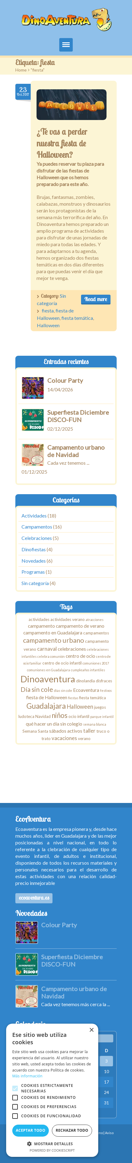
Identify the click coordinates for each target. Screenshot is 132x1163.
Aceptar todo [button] (30, 1130)
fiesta (48, 310)
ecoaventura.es (34, 897)
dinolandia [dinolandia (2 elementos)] (85, 680)
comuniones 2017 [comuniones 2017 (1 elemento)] (96, 663)
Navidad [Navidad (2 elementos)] (43, 716)
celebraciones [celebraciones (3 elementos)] (72, 649)
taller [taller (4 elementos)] (89, 730)
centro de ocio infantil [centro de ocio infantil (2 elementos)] (62, 663)
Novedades (33, 561)
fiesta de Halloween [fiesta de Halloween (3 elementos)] (46, 697)
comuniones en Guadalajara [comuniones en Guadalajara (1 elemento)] (48, 670)
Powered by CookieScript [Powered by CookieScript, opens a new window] (52, 1150)
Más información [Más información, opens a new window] (27, 1076)
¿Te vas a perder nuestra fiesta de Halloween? (62, 143)
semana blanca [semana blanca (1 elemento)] (94, 724)
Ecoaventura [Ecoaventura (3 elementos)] (86, 690)
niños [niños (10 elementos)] (60, 715)
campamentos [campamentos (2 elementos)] (96, 632)
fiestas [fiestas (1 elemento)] (73, 698)
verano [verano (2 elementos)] (84, 738)
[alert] (52, 1090)
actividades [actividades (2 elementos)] (39, 619)
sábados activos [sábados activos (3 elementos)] (65, 731)
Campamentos (36, 527)
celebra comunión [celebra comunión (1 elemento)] (51, 656)
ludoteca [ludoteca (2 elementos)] (26, 716)
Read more (95, 299)
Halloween (48, 325)
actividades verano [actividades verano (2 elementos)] (67, 619)
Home (21, 69)
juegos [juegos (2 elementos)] (100, 707)
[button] (52, 1144)
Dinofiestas (33, 549)
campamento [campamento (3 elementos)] (41, 626)
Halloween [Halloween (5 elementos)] (80, 706)
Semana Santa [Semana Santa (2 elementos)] (35, 731)
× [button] (91, 1030)
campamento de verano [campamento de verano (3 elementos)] (80, 626)
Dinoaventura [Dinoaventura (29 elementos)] (47, 678)
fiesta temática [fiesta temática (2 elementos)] (92, 697)
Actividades (34, 515)
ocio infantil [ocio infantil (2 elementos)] (78, 716)
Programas (33, 572)
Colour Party (65, 380)
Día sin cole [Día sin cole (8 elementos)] (37, 689)
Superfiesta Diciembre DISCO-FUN (78, 415)
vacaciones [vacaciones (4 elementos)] (64, 738)
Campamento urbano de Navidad (76, 451)
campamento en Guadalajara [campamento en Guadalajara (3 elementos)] (52, 632)
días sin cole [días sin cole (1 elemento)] (63, 690)
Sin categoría (35, 583)
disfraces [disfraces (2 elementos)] (104, 680)
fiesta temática (77, 318)
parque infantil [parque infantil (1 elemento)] (102, 717)
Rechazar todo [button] (72, 1130)
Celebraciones (36, 538)
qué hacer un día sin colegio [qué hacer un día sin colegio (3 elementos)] (54, 724)
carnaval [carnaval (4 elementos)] (47, 648)
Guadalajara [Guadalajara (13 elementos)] (46, 705)
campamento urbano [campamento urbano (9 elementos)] (53, 641)
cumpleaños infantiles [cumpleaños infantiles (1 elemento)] (88, 670)
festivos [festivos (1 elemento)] (106, 690)
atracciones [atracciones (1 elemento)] (94, 620)
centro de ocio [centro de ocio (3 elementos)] (80, 656)
